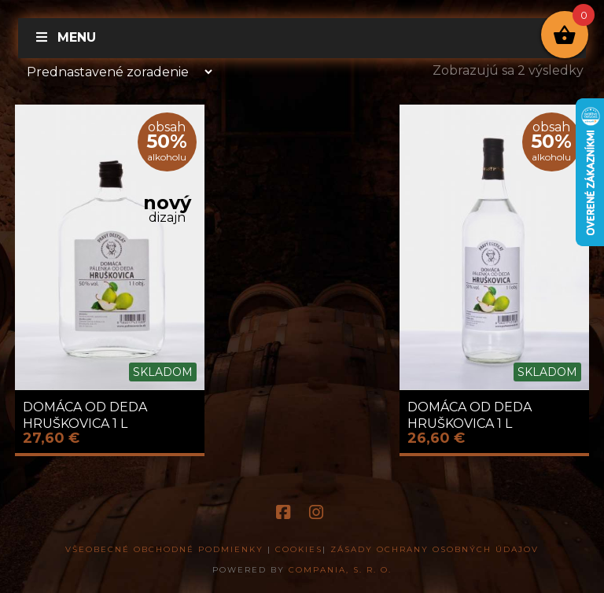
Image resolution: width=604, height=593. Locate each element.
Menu (65, 37)
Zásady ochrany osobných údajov (434, 549)
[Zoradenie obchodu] (115, 71)
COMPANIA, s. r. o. (340, 570)
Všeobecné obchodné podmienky (164, 549)
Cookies (298, 549)
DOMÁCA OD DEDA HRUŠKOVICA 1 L (85, 415)
